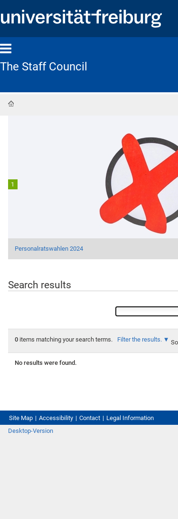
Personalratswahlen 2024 (49, 248)
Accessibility (56, 417)
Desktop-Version (30, 430)
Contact (89, 417)
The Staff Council (43, 66)
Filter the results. (140, 339)
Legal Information (130, 417)
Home (11, 103)
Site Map (21, 417)
